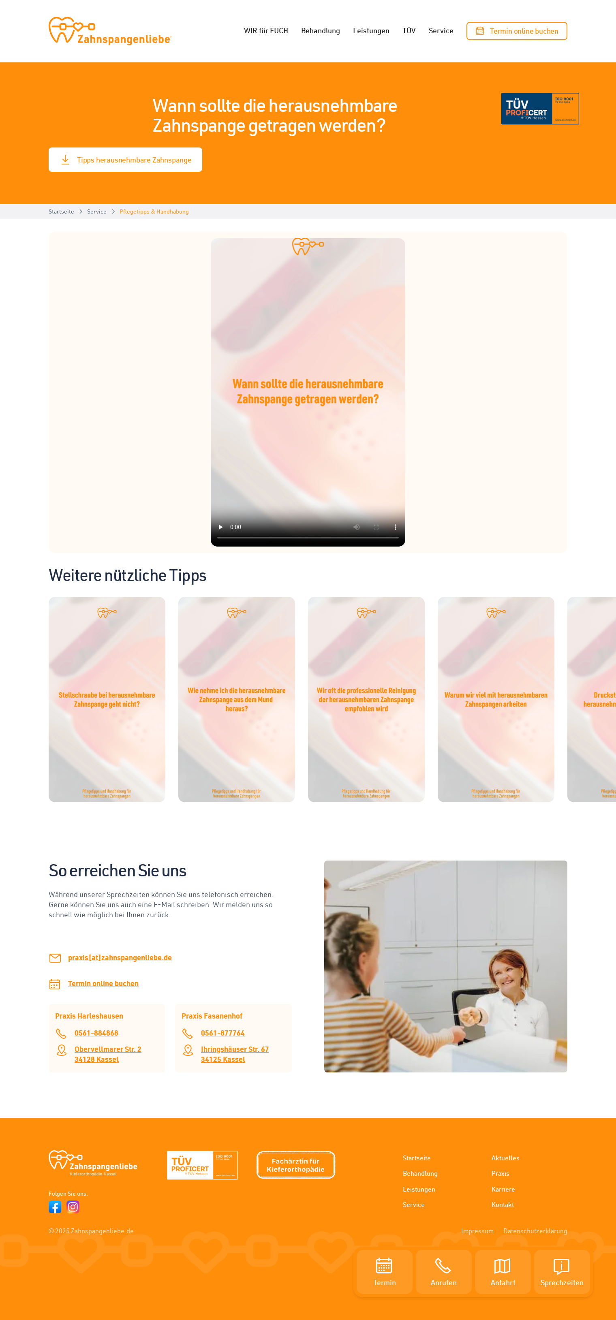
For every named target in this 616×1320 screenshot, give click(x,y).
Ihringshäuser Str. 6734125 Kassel (235, 1054)
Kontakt (503, 1204)
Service (441, 30)
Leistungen (371, 30)
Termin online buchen (103, 983)
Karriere (503, 1189)
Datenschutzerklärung (535, 1231)
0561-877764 (223, 1032)
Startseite (417, 1158)
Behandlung (320, 30)
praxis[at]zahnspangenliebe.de (120, 957)
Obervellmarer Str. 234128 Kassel (108, 1054)
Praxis (500, 1173)
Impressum (477, 1231)
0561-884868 (96, 1032)
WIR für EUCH (266, 30)
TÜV (409, 30)
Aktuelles (506, 1158)
